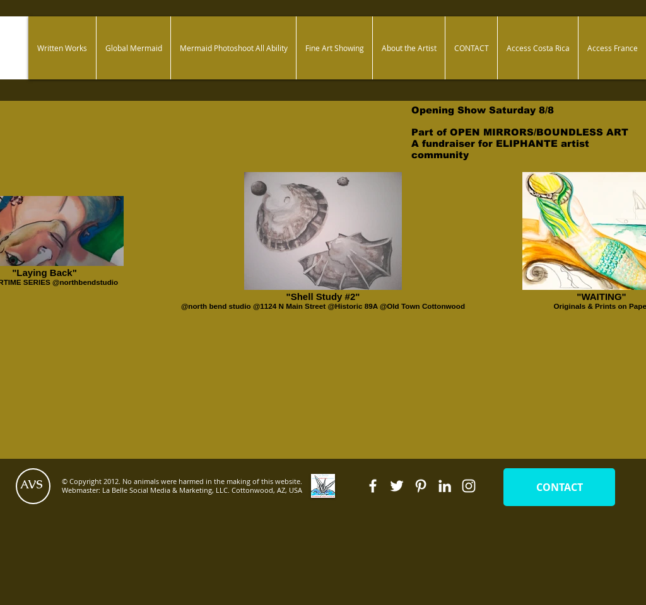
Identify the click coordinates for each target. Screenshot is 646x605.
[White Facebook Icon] (373, 486)
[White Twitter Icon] (397, 486)
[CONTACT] (559, 487)
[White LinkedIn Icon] (445, 486)
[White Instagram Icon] (469, 486)
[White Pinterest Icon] (421, 486)
